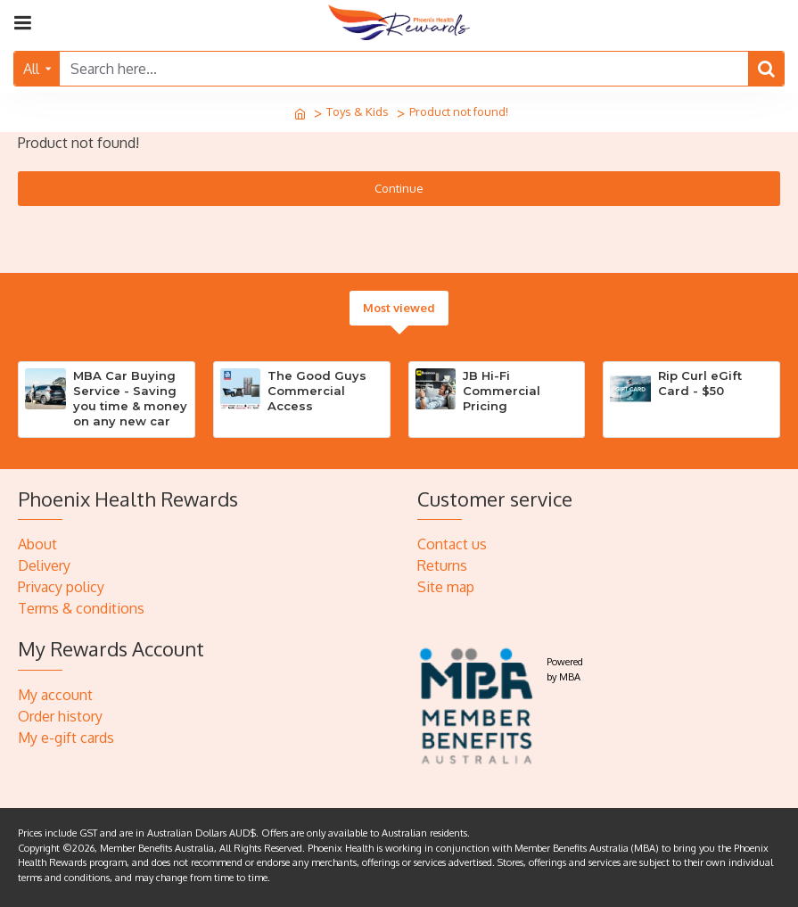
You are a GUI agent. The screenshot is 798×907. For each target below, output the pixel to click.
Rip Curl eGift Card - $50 (700, 383)
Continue (399, 188)
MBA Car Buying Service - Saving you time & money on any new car (130, 398)
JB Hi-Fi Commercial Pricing (501, 390)
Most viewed (399, 308)
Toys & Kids (357, 111)
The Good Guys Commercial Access (316, 390)
